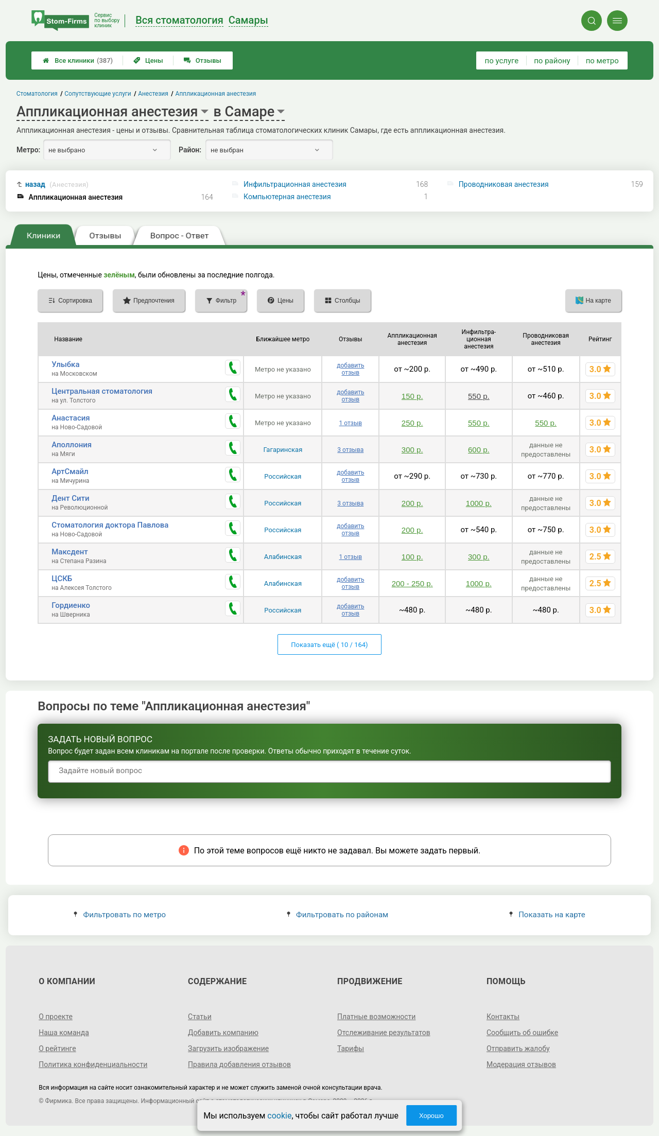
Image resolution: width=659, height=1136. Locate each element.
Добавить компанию (223, 1032)
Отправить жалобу (518, 1048)
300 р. (412, 449)
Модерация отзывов (521, 1064)
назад (57, 184)
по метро (602, 60)
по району (552, 60)
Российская (282, 476)
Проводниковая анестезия (504, 184)
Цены (148, 60)
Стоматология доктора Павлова (109, 525)
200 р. (412, 503)
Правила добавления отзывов (239, 1064)
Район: (190, 150)
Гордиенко (70, 605)
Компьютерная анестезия (287, 196)
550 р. (479, 396)
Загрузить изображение (228, 1048)
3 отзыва (350, 449)
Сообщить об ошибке (522, 1032)
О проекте (56, 1016)
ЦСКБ (61, 578)
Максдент (69, 551)
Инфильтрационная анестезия (295, 184)
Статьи (200, 1016)
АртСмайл (70, 471)
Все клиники (78, 60)
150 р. (412, 396)
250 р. (412, 422)
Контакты (503, 1016)
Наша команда (64, 1032)
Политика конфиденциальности (93, 1064)
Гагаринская (282, 449)
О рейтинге (57, 1048)
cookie (279, 1116)
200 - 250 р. (412, 583)
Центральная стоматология (101, 391)
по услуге (502, 60)
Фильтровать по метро (120, 914)
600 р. (479, 449)
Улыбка (65, 364)
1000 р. (479, 503)
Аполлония (71, 444)
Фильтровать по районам (337, 914)
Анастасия (70, 418)
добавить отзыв (350, 369)
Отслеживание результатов (383, 1032)
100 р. (412, 556)
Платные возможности (376, 1016)
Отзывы (202, 60)
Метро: (28, 150)
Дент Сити (70, 498)
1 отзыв (350, 423)
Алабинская (283, 557)
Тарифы (350, 1048)
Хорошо (431, 1116)
